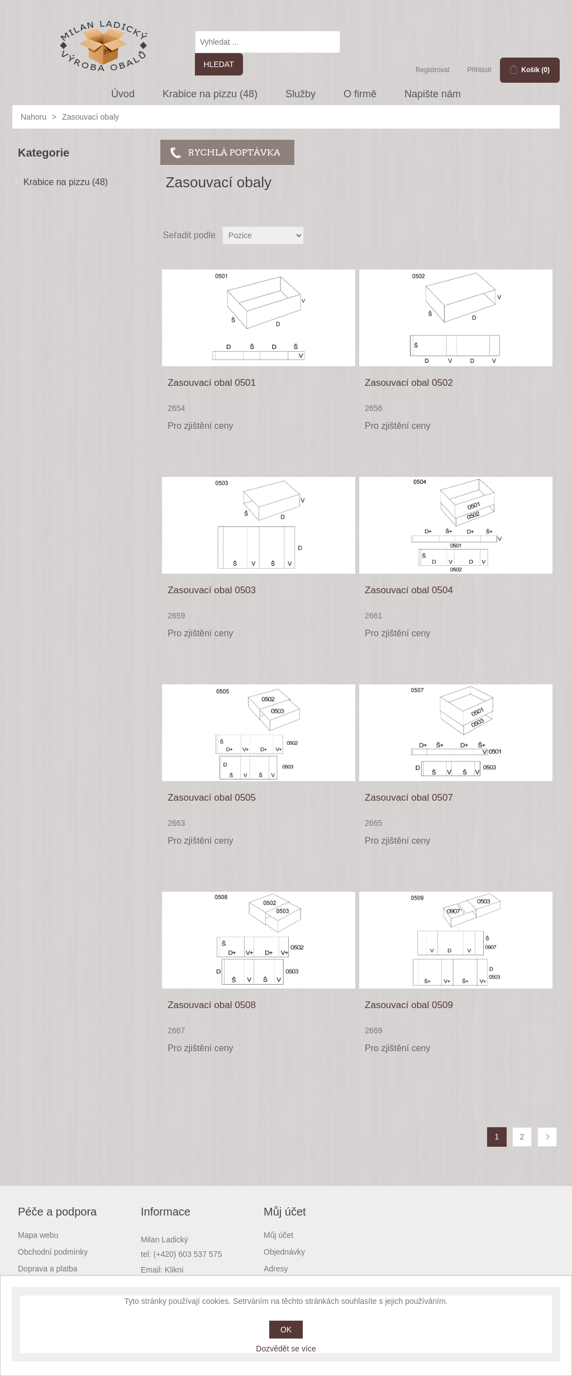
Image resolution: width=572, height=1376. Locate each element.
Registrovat (433, 70)
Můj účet (278, 1235)
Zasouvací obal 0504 (409, 590)
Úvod (123, 94)
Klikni (174, 1269)
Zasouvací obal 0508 (212, 1005)
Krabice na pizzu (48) (210, 94)
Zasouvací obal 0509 (409, 1005)
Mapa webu (38, 1235)
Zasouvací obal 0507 (409, 797)
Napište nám (432, 94)
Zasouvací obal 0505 (212, 797)
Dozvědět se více (286, 1348)
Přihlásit (480, 70)
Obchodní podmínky (53, 1251)
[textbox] (267, 42)
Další (547, 1137)
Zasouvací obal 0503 (212, 590)
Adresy (276, 1268)
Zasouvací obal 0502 (409, 382)
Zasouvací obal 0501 (212, 382)
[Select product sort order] (263, 235)
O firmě (360, 94)
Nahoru (33, 116)
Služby (300, 94)
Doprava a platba (48, 1268)
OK (286, 1329)
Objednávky (284, 1251)
